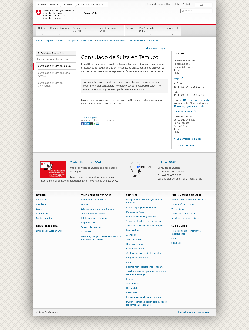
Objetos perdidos (134, 244)
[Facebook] (82, 123)
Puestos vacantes (44, 218)
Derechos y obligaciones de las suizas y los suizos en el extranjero (101, 238)
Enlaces (129, 279)
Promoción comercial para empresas (143, 297)
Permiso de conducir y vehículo (141, 216)
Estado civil (131, 293)
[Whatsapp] (94, 123)
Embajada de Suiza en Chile (80, 41)
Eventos (39, 209)
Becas (128, 262)
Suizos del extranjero (91, 227)
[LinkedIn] (88, 123)
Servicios (131, 31)
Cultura (174, 238)
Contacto (178, 53)
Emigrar (85, 204)
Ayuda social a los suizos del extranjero (144, 226)
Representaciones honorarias (111, 41)
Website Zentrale (185, 111)
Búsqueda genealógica (137, 257)
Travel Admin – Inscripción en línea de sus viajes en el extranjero (146, 273)
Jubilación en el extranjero (94, 218)
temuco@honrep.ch (198, 99)
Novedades (41, 200)
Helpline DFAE (167, 162)
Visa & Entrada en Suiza (150, 31)
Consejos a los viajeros (84, 31)
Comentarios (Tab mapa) (189, 139)
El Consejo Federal (49, 4)
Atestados (131, 235)
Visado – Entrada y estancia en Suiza (188, 200)
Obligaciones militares (137, 248)
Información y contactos (182, 204)
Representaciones (59, 31)
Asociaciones (87, 232)
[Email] (97, 123)
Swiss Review (132, 283)
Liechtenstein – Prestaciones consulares (144, 267)
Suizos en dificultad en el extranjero (143, 221)
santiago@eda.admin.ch (190, 106)
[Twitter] (85, 123)
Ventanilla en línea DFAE (86, 162)
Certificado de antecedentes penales (143, 253)
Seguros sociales (134, 239)
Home (39, 41)
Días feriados (42, 213)
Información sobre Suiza (183, 213)
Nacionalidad (132, 288)
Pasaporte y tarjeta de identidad (141, 207)
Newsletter (41, 204)
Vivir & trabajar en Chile (111, 31)
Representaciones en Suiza (93, 200)
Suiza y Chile (172, 31)
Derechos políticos (135, 212)
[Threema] (91, 123)
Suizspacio (176, 243)
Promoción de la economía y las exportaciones (186, 232)
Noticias (42, 31)
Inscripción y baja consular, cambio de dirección (144, 201)
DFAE (69, 4)
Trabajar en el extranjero (93, 213)
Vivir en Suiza (177, 209)
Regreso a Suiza (88, 223)
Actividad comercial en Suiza (185, 218)
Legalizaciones (133, 230)
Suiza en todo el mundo (92, 4)
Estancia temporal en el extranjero (97, 209)
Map (178, 78)
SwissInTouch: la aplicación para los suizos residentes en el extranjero (146, 303)
